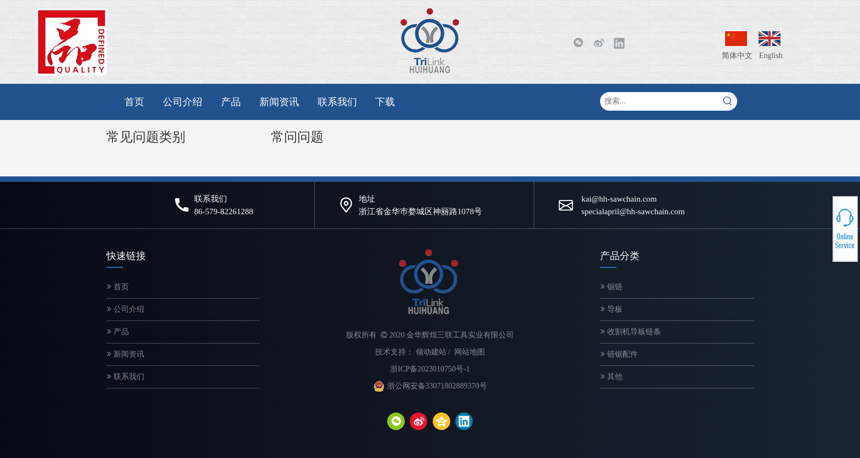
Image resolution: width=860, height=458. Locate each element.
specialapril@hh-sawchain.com (632, 211)
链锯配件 (619, 354)
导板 (612, 309)
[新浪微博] (598, 42)
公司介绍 (125, 309)
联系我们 (125, 377)
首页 (118, 287)
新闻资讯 (125, 354)
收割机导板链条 (631, 332)
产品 (118, 332)
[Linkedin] (619, 42)
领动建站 (431, 352)
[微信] (578, 42)
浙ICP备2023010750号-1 (429, 369)
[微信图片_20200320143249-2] (71, 42)
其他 (612, 377)
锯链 (612, 287)
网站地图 (469, 352)
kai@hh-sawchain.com (619, 198)
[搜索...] (659, 101)
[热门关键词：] (727, 101)
